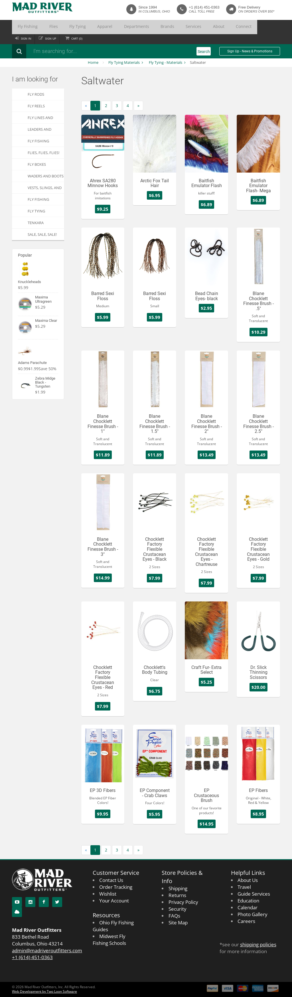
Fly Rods (36, 94)
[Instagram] (30, 902)
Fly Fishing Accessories (39, 142)
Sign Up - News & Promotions (249, 51)
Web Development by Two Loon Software (44, 991)
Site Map (178, 922)
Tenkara (36, 222)
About (170, 27)
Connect (189, 27)
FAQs (174, 915)
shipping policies (258, 944)
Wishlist (107, 893)
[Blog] (17, 912)
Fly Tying (61, 27)
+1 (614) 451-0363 (204, 7)
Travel (244, 887)
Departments (107, 27)
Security (177, 909)
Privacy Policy (183, 902)
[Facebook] (44, 902)
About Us (248, 880)
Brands (131, 27)
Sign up (52, 38)
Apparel (82, 27)
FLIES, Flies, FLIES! (43, 152)
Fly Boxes (37, 164)
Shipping (178, 888)
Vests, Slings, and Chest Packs (45, 189)
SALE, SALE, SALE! (42, 234)
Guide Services (254, 893)
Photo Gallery (252, 914)
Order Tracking (115, 887)
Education (248, 900)
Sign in (26, 38)
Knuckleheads (29, 282)
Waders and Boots (46, 176)
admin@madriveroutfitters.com (47, 950)
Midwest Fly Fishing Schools (109, 939)
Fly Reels (36, 105)
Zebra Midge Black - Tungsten (45, 382)
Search (204, 51)
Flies (43, 27)
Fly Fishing (24, 27)
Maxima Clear (46, 320)
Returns (177, 895)
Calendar (247, 907)
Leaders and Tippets (39, 131)
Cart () (80, 38)
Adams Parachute (32, 363)
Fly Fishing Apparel (38, 201)
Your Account (114, 900)
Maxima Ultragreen (43, 299)
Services (151, 27)
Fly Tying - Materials (165, 62)
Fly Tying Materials (124, 62)
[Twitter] (57, 902)
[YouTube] (17, 902)
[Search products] (87, 51)
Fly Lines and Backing (40, 119)
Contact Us (111, 880)
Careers (246, 921)
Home (93, 62)
